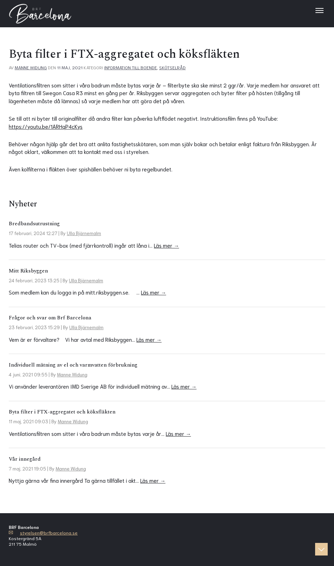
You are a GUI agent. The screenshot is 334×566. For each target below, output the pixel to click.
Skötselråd (172, 67)
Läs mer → (166, 245)
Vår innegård (25, 459)
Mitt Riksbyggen (28, 271)
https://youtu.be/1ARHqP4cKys (46, 126)
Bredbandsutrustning (34, 224)
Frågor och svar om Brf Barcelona (50, 318)
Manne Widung (31, 67)
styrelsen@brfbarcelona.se (49, 532)
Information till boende (130, 67)
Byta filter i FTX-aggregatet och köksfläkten (62, 412)
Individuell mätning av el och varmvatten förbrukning (73, 365)
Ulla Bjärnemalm (84, 233)
